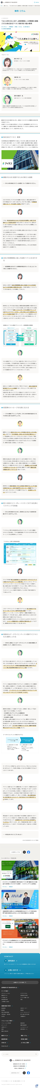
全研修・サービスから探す (19, 982)
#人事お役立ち (26, 26)
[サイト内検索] (36, 1054)
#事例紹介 (11, 26)
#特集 (16, 26)
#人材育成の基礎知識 (6, 28)
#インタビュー (4, 26)
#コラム (20, 26)
